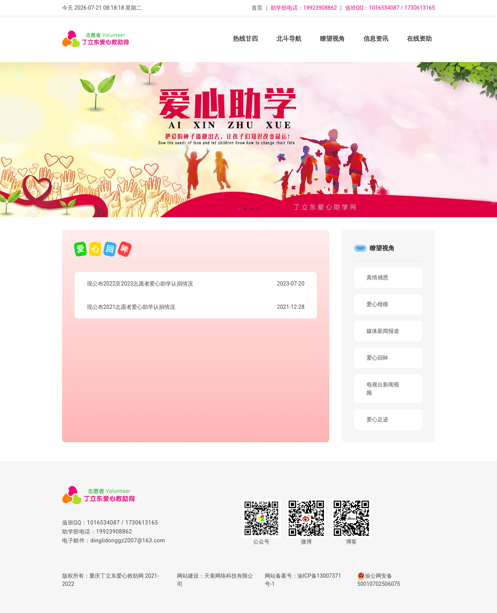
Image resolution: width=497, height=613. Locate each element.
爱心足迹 (377, 419)
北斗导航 (288, 38)
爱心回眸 (377, 358)
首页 (257, 8)
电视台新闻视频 (383, 388)
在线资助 (419, 38)
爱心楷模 (377, 304)
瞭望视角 (332, 38)
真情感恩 (377, 277)
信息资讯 (375, 38)
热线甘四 (245, 38)
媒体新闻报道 (383, 331)
